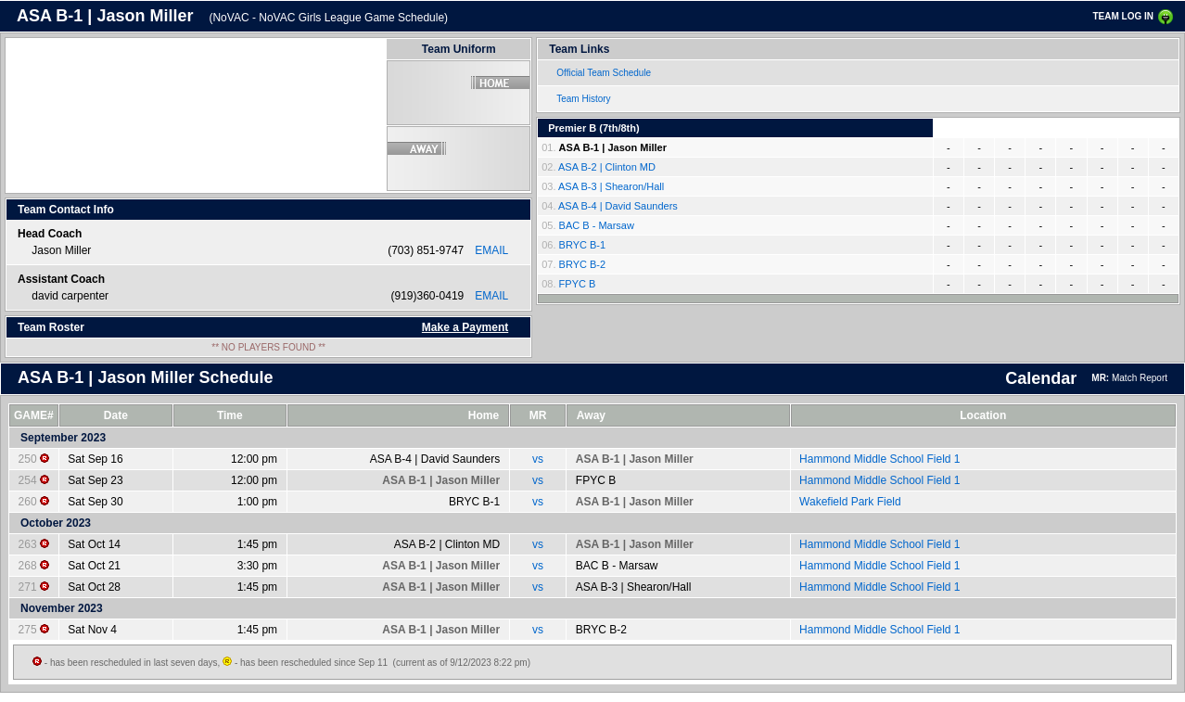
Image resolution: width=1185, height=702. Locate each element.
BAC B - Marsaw (596, 225)
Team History (583, 99)
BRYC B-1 (582, 244)
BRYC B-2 (582, 264)
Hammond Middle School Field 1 (879, 459)
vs (537, 459)
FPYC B (577, 283)
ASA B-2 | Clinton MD (607, 166)
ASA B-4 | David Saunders (618, 205)
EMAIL (491, 250)
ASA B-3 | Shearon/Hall (611, 186)
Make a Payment (465, 327)
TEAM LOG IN (1122, 16)
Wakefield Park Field (850, 501)
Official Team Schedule (603, 73)
